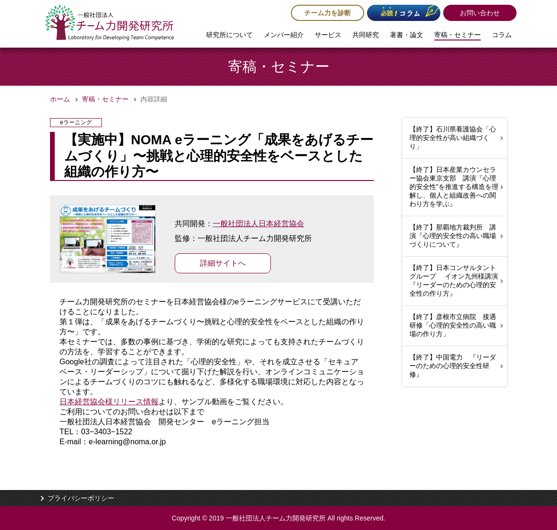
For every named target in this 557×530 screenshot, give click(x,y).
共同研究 (365, 35)
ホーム (60, 99)
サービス (328, 35)
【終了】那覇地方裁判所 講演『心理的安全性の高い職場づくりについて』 (452, 235)
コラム (502, 35)
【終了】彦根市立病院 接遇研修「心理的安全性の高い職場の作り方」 (452, 325)
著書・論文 (406, 35)
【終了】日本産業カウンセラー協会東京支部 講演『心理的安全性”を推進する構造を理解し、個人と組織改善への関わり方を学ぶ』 (453, 187)
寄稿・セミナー (457, 35)
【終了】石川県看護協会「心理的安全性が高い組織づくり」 (452, 137)
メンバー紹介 (284, 35)
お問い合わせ (480, 13)
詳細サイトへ (223, 263)
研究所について (229, 35)
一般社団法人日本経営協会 (258, 224)
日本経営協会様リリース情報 (109, 402)
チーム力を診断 (327, 13)
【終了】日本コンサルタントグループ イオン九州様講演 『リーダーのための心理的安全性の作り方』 (457, 280)
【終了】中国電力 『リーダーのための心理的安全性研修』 (452, 365)
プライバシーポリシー (81, 498)
